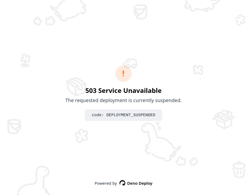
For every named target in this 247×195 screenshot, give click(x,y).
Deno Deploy (136, 183)
